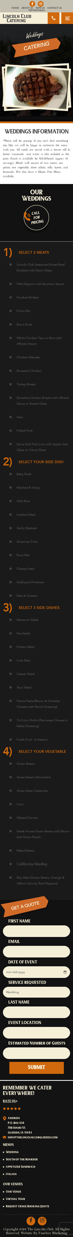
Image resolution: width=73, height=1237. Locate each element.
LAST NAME (19, 1003)
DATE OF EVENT (22, 962)
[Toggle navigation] (67, 18)
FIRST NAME (19, 921)
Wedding (12, 1152)
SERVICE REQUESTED (27, 983)
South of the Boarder (22, 1159)
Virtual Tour (15, 1199)
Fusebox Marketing (52, 1233)
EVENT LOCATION (24, 1023)
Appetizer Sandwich (20, 1167)
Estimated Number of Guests (36, 1043)
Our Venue (13, 1192)
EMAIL (14, 942)
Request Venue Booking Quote (27, 1206)
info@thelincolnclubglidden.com (33, 1137)
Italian (11, 1174)
